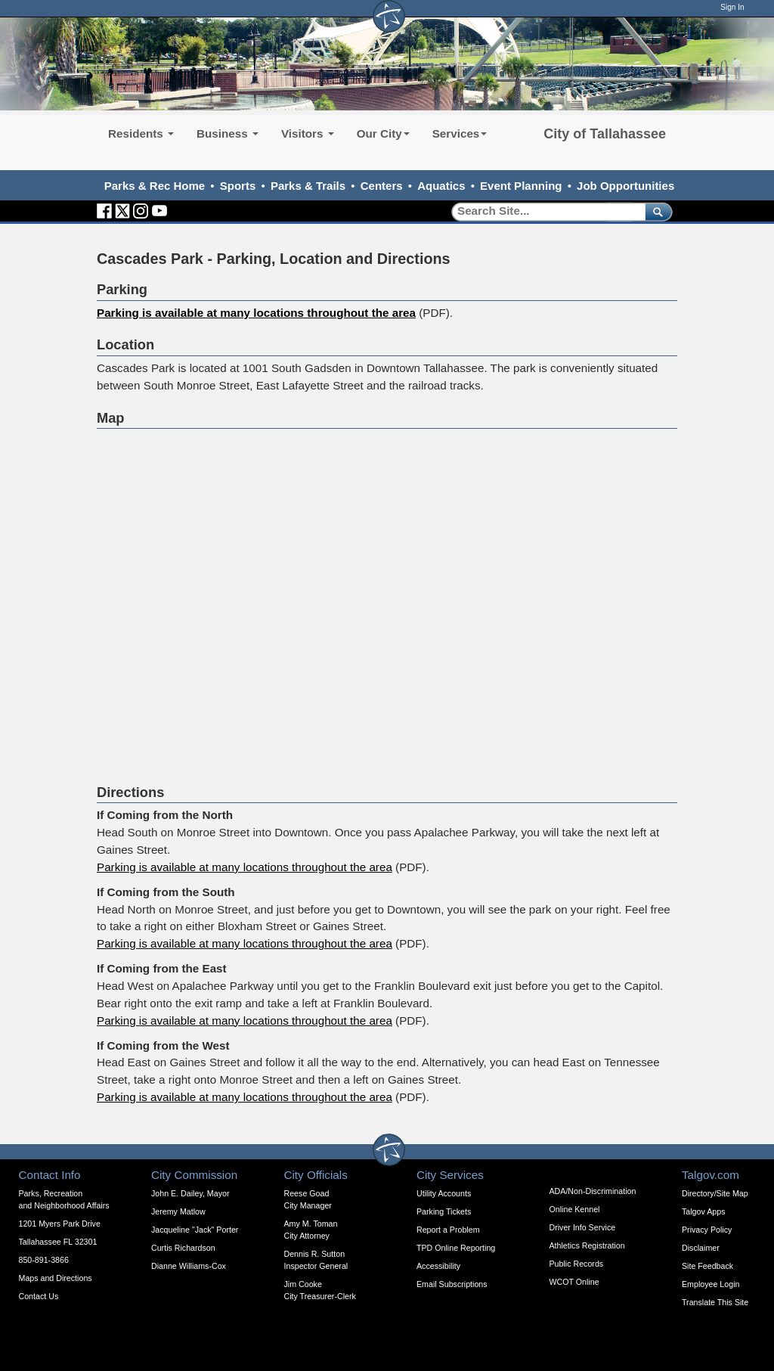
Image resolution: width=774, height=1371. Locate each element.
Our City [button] (383, 133)
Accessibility (438, 1265)
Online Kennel (575, 1209)
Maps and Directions (55, 1278)
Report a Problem (448, 1229)
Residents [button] (141, 133)
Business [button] (228, 133)
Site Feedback (707, 1265)
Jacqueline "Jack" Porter (194, 1229)
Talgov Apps (703, 1211)
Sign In (732, 7)
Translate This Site (715, 1302)
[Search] (543, 211)
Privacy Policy (707, 1229)
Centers (382, 185)
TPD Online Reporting (455, 1247)
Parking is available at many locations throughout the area (256, 312)
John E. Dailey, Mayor (190, 1193)
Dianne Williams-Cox (188, 1265)
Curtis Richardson (183, 1247)
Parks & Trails (308, 185)
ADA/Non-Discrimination (593, 1191)
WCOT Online (574, 1281)
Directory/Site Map (715, 1193)
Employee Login (710, 1284)
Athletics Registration (587, 1245)
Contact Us (39, 1296)
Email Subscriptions (452, 1284)
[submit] (655, 211)
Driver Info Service (583, 1227)
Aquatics (441, 185)
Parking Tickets (443, 1211)
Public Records (577, 1263)
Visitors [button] (307, 133)
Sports (238, 185)
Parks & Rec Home (154, 185)
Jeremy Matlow (178, 1211)
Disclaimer (701, 1247)
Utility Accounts (443, 1193)
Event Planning (521, 185)
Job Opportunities (625, 185)
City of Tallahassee (604, 133)
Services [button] (460, 133)
